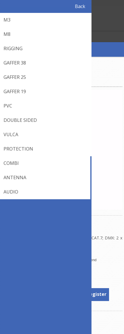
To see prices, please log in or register (62, 294)
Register (6, 26)
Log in (17, 26)
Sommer (76, 271)
